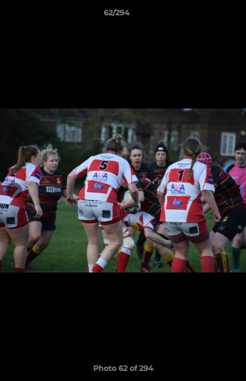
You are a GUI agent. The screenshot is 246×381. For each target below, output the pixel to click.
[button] (208, 15)
